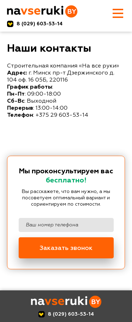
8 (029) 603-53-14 (40, 23)
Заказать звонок (66, 248)
